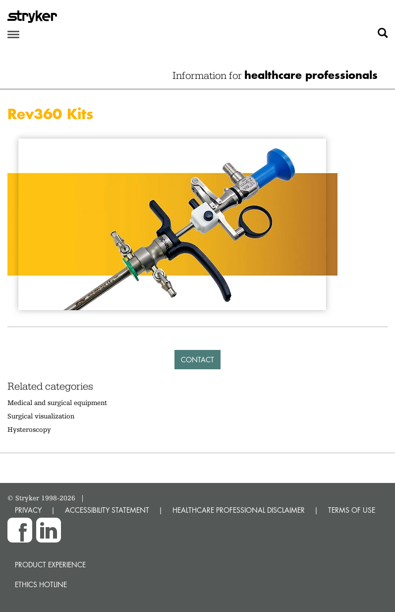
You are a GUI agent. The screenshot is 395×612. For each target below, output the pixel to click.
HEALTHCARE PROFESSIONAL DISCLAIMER (238, 510)
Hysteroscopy (29, 429)
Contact (197, 359)
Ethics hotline (41, 584)
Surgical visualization (40, 416)
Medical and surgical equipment (57, 403)
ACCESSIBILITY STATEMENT (107, 510)
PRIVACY (28, 510)
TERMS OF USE (351, 510)
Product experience (50, 564)
